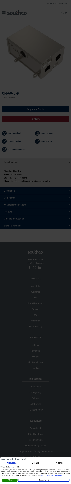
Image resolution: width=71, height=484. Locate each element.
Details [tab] (35, 463)
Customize (44, 480)
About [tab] (59, 463)
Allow (10, 480)
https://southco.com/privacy (52, 475)
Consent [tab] (12, 463)
